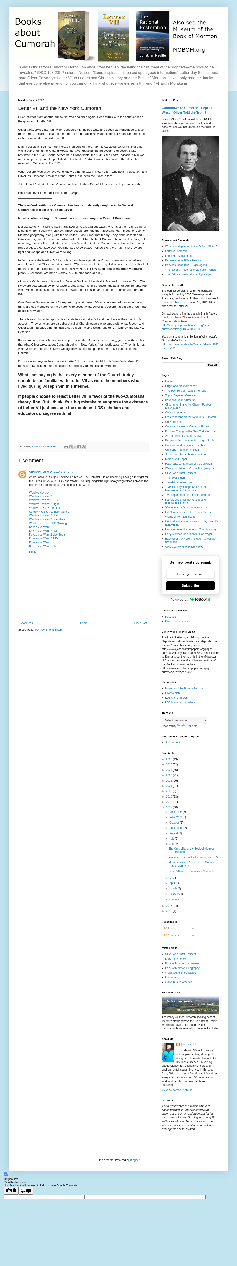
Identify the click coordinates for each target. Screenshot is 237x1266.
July (172, 838)
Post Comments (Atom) (49, 629)
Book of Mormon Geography (182, 968)
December (176, 812)
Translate (187, 726)
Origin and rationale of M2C (182, 386)
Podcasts (170, 616)
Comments (172, 935)
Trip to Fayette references (180, 395)
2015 (169, 911)
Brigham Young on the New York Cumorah (190, 431)
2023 (169, 775)
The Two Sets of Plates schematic (185, 390)
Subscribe (190, 586)
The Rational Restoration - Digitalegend (189, 274)
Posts (169, 928)
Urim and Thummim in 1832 (182, 449)
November (176, 817)
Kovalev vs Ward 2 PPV (43, 538)
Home (84, 623)
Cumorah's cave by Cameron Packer (187, 426)
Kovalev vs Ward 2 (40, 527)
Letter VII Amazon (176, 251)
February (175, 893)
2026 (169, 759)
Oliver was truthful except (180, 954)
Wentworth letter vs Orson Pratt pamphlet (190, 468)
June (172, 843)
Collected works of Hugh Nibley (184, 546)
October (174, 822)
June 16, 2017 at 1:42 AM (58, 471)
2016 (169, 905)
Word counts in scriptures (180, 972)
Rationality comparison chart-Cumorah (188, 463)
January (174, 899)
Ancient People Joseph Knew (183, 435)
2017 (169, 807)
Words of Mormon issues (180, 516)
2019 (169, 796)
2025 (169, 764)
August (174, 833)
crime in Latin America (178, 982)
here (178, 302)
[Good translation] (11, 1191)
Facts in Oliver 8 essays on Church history (190, 529)
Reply (32, 552)
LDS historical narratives (180, 702)
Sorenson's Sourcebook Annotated (186, 454)
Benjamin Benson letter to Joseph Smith (189, 440)
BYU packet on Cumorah (180, 400)
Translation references (178, 482)
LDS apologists (174, 977)
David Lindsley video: (178, 621)
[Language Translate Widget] (184, 720)
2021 (169, 786)
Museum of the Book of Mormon (184, 688)
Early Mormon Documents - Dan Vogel (188, 534)
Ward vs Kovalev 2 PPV (43, 500)
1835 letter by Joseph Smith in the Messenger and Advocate (185, 488)
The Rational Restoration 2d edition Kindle (190, 269)
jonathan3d (188, 1044)
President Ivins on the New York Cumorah (190, 417)
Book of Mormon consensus (182, 963)
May (172, 877)
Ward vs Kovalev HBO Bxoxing (48, 523)
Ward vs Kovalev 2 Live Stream (48, 519)
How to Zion (172, 693)
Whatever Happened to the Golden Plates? (191, 246)
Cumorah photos (175, 412)
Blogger (134, 1160)
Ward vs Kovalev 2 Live (43, 515)
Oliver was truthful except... (181, 473)
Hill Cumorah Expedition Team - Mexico (189, 512)
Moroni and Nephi (176, 459)
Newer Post (26, 623)
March (173, 888)
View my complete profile (177, 1090)
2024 (169, 770)
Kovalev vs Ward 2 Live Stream (48, 534)
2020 (169, 791)
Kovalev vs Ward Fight (43, 546)
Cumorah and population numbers (185, 445)
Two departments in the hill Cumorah (187, 495)
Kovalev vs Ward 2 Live (43, 531)
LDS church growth (176, 697)
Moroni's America (175, 958)
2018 (169, 801)
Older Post (140, 623)
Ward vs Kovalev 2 (40, 496)
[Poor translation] (25, 1191)
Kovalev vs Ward (39, 542)
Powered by (190, 599)
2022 (169, 780)
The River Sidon (175, 477)
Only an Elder (173, 422)
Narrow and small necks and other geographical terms (186, 501)
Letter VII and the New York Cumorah (191, 871)
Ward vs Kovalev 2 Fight (44, 504)
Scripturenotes (174, 742)
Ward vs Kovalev (39, 492)
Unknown (35, 471)
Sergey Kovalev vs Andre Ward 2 (49, 511)
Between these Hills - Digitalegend (186, 265)
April (172, 883)
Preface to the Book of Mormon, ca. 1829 (194, 857)
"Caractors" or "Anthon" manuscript (186, 507)
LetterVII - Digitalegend (179, 255)
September (176, 827)
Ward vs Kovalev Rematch (45, 508)
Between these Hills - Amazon (183, 260)
